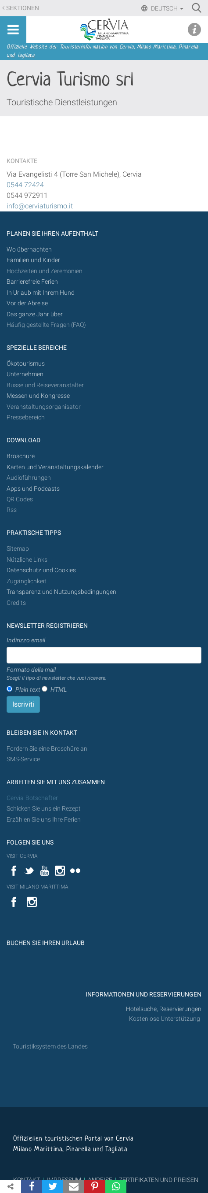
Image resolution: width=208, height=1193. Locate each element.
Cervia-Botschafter (32, 798)
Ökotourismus (26, 363)
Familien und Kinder (33, 260)
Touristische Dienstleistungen (62, 102)
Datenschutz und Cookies (42, 570)
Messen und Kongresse (38, 396)
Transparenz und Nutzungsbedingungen (61, 592)
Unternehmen (25, 374)
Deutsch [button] (166, 8)
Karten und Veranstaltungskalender (55, 467)
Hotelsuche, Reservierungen (163, 1009)
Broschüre (21, 456)
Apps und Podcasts (33, 489)
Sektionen (22, 8)
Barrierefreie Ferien (33, 281)
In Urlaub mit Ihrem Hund (41, 292)
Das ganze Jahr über (35, 314)
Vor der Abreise (27, 303)
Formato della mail (57, 674)
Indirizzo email (26, 640)
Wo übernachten (29, 249)
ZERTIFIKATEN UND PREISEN (158, 1179)
